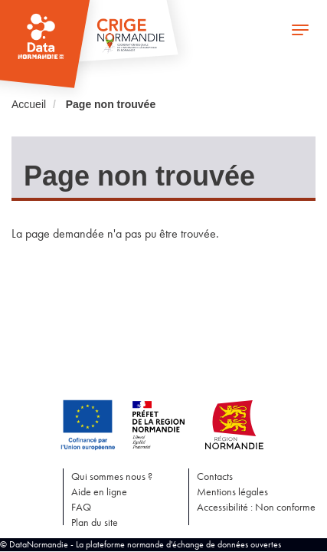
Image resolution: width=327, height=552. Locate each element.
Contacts (215, 476)
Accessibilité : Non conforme (256, 507)
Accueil (28, 104)
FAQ (81, 507)
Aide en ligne (99, 491)
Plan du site (94, 522)
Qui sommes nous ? (111, 476)
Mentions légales (232, 491)
